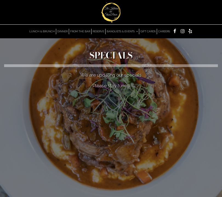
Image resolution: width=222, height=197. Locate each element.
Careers (164, 31)
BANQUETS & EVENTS (122, 31)
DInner (62, 31)
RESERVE (98, 31)
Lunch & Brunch (42, 31)
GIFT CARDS (148, 31)
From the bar (80, 31)
